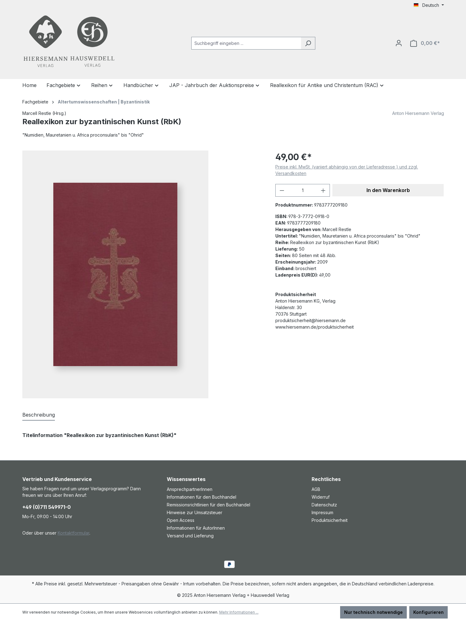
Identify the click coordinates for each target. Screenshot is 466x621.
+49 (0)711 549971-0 (46, 507)
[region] (142, 274)
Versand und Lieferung (190, 535)
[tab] (38, 415)
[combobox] (246, 43)
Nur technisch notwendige (373, 612)
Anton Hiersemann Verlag (418, 113)
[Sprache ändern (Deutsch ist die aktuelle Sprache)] (429, 5)
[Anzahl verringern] (281, 190)
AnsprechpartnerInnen (189, 489)
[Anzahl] (302, 190)
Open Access (180, 520)
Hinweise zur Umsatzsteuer (194, 512)
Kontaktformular (73, 533)
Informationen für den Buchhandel (201, 497)
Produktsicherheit (330, 520)
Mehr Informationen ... (239, 612)
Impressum (322, 512)
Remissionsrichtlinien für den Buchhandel (208, 504)
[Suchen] (308, 43)
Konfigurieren (428, 612)
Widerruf (321, 497)
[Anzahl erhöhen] (323, 190)
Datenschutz (324, 504)
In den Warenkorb (388, 190)
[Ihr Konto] (398, 43)
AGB (316, 489)
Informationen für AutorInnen (196, 528)
